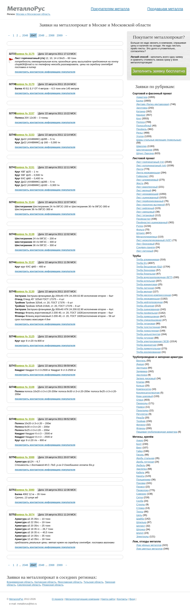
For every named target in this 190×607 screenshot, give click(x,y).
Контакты (122, 599)
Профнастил (143, 218)
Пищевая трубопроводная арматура (156, 431)
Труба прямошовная (147, 316)
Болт (139, 444)
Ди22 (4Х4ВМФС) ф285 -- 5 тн (35, 139)
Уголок (140, 136)
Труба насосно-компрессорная (153, 295)
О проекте (57, 599)
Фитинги (141, 424)
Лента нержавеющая (148, 172)
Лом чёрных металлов (148, 545)
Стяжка (140, 508)
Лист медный (143, 190)
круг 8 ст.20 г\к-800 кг (29, 340)
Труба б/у (141, 263)
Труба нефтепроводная (149, 302)
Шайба (140, 518)
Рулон (139, 226)
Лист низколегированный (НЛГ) (154, 240)
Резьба (140, 417)
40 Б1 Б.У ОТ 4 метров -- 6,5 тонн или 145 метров (47, 88)
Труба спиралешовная (149, 320)
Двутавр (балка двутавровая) (152, 104)
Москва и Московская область (33, 14)
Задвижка (141, 371)
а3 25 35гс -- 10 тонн (32, 518)
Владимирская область (20, 582)
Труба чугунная (145, 337)
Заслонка (141, 374)
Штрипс (140, 233)
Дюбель (140, 465)
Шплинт (140, 525)
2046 (25, 35)
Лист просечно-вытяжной (150, 204)
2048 (41, 35)
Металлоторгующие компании (82, 599)
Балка (139, 100)
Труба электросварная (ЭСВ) (152, 341)
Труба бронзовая (145, 270)
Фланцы (140, 428)
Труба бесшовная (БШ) (149, 266)
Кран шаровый (144, 396)
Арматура (141, 97)
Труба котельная (145, 280)
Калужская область (45, 582)
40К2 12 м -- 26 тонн (30, 494)
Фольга (140, 229)
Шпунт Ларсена (145, 153)
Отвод (139, 399)
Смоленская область (29, 584)
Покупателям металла (110, 9)
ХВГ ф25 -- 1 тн (26, 171)
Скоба (139, 500)
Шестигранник (144, 149)
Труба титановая (145, 323)
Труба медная (144, 291)
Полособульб (143, 125)
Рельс (139, 132)
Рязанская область (52, 584)
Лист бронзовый (145, 243)
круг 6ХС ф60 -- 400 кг (30, 266)
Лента (139, 169)
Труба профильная (147, 312)
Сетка (139, 497)
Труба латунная (145, 288)
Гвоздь (140, 454)
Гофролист (142, 176)
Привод (140, 406)
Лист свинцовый (145, 211)
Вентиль (141, 360)
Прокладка (142, 410)
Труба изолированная (148, 352)
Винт (139, 447)
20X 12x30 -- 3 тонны (31, 117)
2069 (60, 35)
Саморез (141, 493)
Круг (138, 118)
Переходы (142, 403)
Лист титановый (145, 215)
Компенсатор (143, 389)
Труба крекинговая (146, 284)
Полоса (140, 122)
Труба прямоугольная (148, 348)
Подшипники (143, 479)
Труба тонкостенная (147, 330)
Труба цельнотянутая (148, 334)
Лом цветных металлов (149, 548)
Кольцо (140, 385)
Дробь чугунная (145, 461)
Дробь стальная (145, 458)
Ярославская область (70, 582)
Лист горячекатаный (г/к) (150, 162)
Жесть (139, 183)
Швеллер (141, 146)
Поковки (141, 483)
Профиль (141, 129)
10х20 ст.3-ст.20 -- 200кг (33, 423)
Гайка (139, 451)
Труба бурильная (146, 273)
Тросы (139, 511)
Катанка (140, 111)
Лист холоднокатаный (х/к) (151, 165)
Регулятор (142, 414)
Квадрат (141, 114)
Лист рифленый (145, 208)
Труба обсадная (145, 305)
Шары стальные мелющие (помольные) (158, 139)
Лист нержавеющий (147, 194)
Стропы (140, 504)
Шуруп (140, 533)
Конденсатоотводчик (148, 392)
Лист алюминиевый (147, 179)
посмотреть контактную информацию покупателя (45, 71)
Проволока (142, 490)
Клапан (140, 382)
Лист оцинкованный (147, 197)
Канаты (140, 476)
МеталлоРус (16, 599)
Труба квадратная (146, 344)
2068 (51, 35)
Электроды (142, 536)
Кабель (140, 472)
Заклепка (141, 468)
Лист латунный (144, 250)
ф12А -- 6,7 (27, 461)
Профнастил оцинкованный (152, 222)
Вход (132, 599)
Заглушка (141, 367)
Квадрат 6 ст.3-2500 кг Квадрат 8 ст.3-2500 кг (45, 370)
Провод (140, 486)
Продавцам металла (165, 9)
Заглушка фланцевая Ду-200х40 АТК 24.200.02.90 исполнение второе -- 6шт (64, 295)
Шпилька (141, 522)
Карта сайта (108, 599)
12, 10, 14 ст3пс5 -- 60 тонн (45, 58)
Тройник (141, 421)
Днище (140, 364)
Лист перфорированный (150, 201)
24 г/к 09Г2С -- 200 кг (36, 238)
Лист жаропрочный (147, 186)
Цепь (139, 515)
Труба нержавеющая (148, 298)
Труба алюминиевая (147, 259)
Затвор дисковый (146, 378)
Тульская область (93, 582)
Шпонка (140, 529)
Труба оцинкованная (148, 309)
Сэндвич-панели (145, 247)
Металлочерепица (146, 236)
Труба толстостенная (148, 327)
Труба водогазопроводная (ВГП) (154, 277)
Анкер (139, 440)
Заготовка (142, 107)
